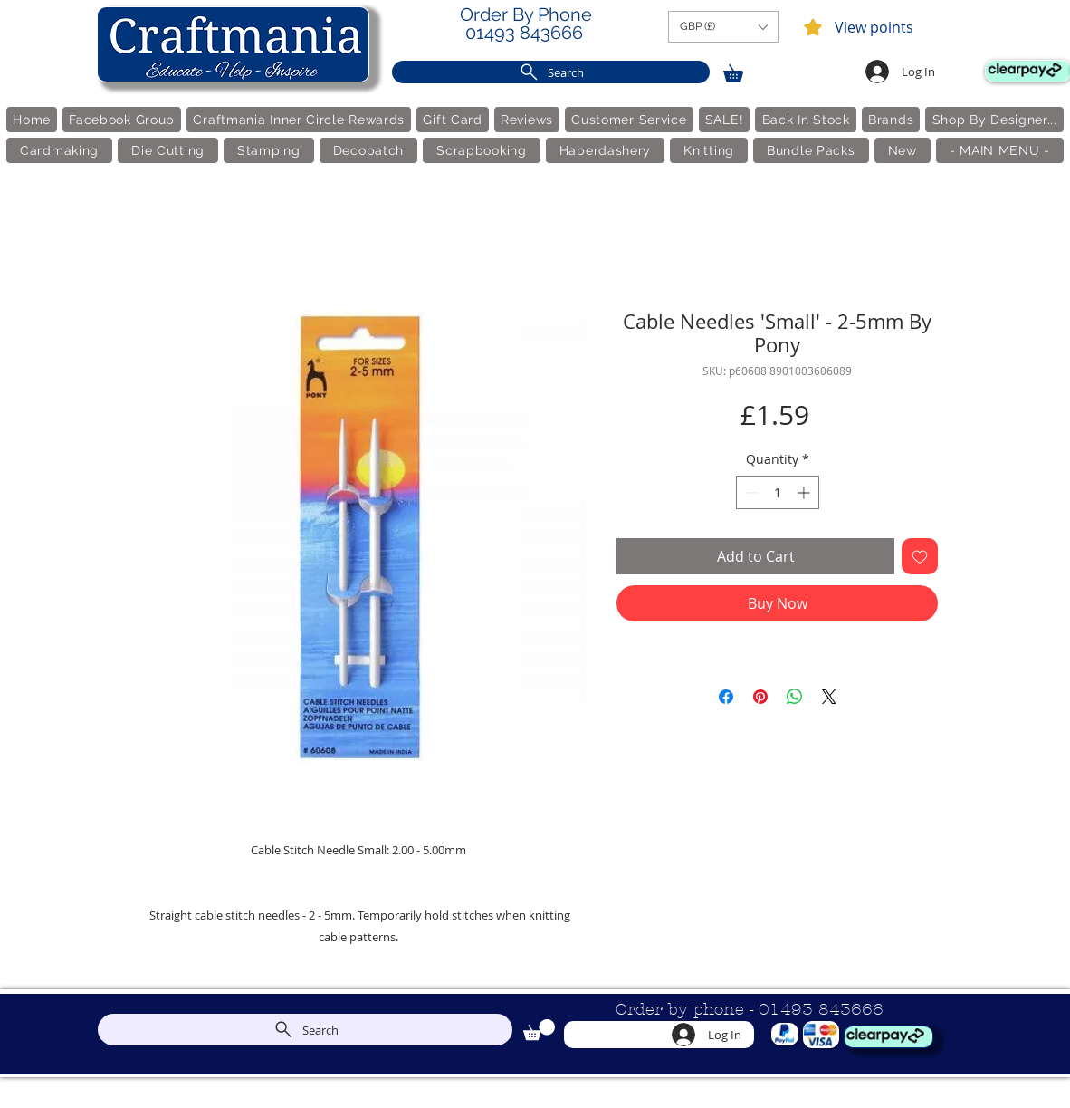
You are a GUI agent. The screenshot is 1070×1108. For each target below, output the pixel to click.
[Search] (551, 72)
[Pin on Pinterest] (760, 697)
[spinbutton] (777, 492)
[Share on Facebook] (726, 697)
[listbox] (723, 27)
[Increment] (805, 492)
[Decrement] (750, 492)
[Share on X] (829, 697)
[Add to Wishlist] (920, 556)
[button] (723, 27)
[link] (741, 70)
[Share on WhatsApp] (795, 697)
